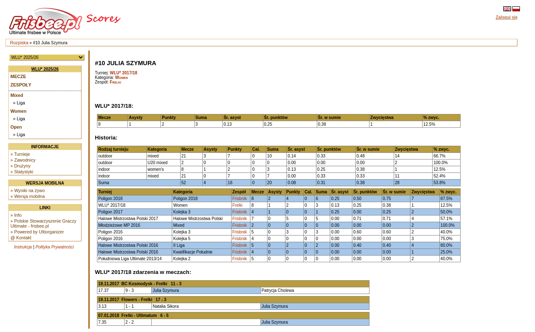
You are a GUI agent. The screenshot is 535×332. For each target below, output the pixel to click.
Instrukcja (23, 247)
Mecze (18, 76)
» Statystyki (21, 171)
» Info (16, 215)
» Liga (19, 102)
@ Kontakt (20, 237)
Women (18, 111)
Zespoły (20, 84)
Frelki (115, 82)
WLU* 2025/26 (45, 69)
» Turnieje (20, 154)
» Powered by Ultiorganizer (37, 231)
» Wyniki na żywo (27, 190)
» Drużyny (20, 165)
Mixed (16, 95)
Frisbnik (239, 198)
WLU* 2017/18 (124, 73)
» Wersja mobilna (27, 196)
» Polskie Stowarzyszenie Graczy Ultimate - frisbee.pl (43, 223)
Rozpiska (19, 42)
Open (16, 126)
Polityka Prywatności (55, 247)
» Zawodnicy (23, 159)
